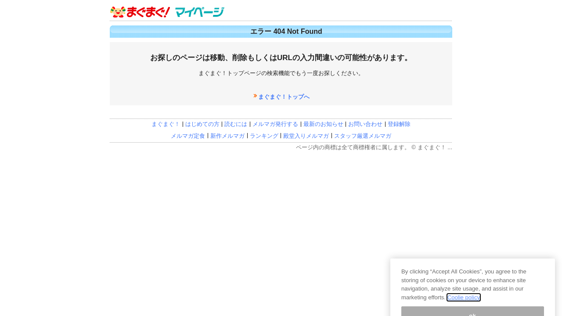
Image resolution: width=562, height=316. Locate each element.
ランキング (264, 136)
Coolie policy (463, 312)
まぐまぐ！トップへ (284, 96)
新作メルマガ (227, 136)
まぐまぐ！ (165, 124)
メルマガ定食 (188, 136)
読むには (235, 124)
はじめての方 (202, 124)
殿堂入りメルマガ (306, 136)
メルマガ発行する (275, 124)
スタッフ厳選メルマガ (362, 136)
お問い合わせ (365, 124)
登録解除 (399, 124)
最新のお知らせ (323, 124)
